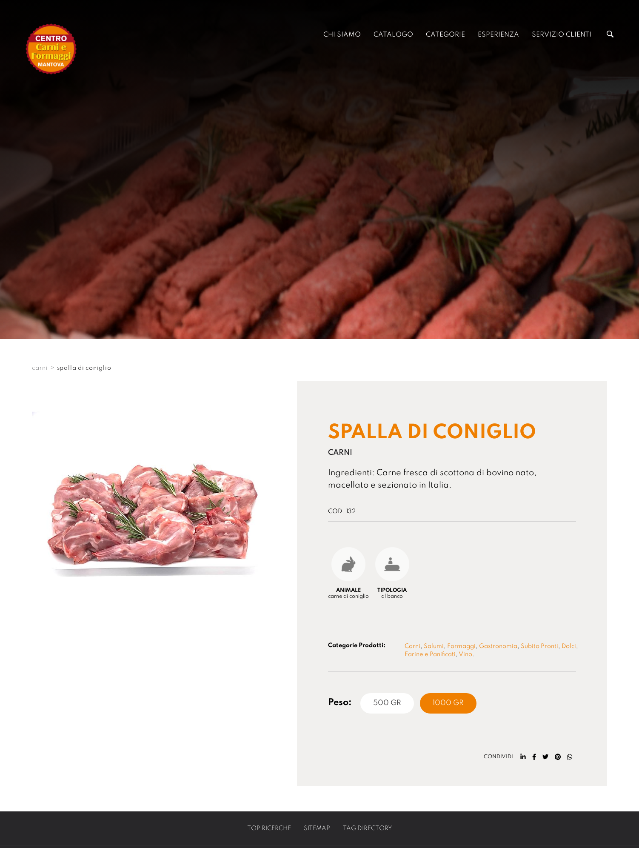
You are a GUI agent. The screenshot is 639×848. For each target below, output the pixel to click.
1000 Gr (448, 703)
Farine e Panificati (430, 654)
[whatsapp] (570, 757)
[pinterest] (558, 757)
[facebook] (534, 757)
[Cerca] (610, 35)
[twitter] (545, 757)
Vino (465, 654)
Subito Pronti (539, 646)
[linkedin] (523, 757)
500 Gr (387, 703)
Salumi (434, 646)
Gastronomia (498, 646)
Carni (412, 646)
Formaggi (461, 646)
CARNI (40, 368)
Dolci (569, 646)
